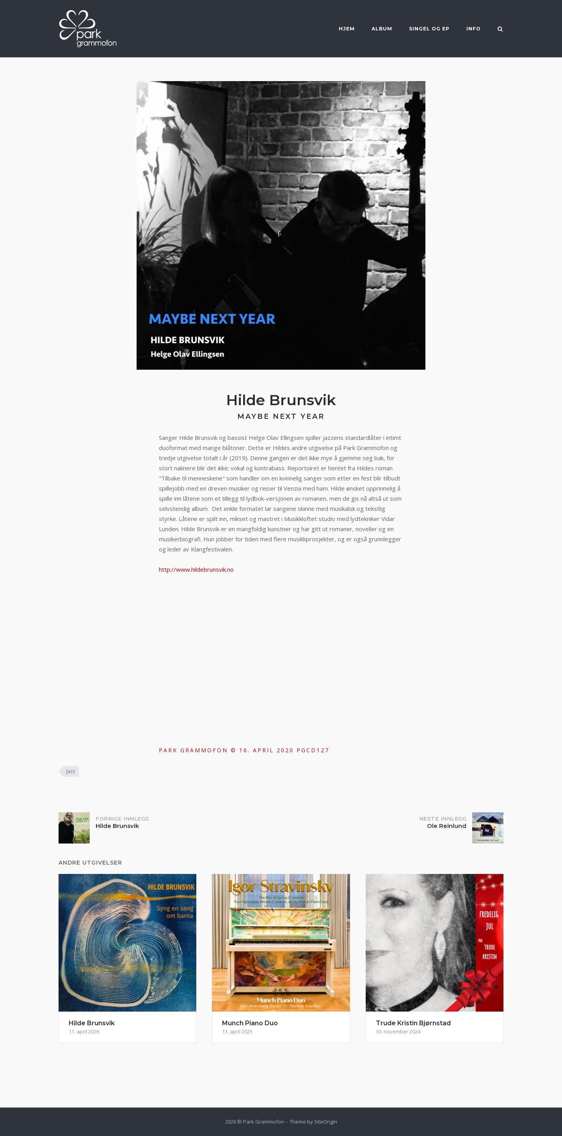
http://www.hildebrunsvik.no (196, 569)
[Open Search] (500, 29)
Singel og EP (429, 29)
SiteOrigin (325, 1121)
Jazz (70, 771)
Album (382, 29)
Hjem (347, 29)
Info (473, 29)
